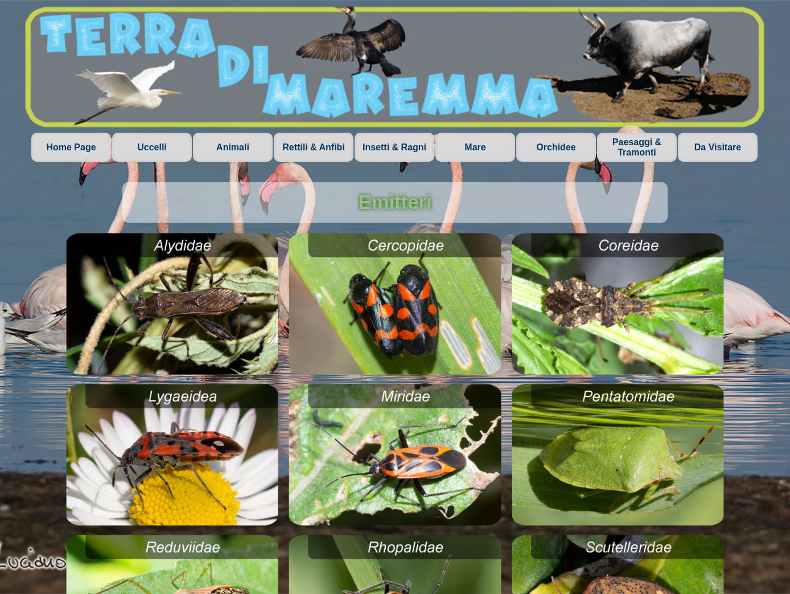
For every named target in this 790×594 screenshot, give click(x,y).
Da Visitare (717, 147)
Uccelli (152, 147)
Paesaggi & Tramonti (636, 147)
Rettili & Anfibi (313, 147)
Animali (232, 147)
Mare (474, 147)
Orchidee (555, 147)
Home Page (71, 147)
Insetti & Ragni (394, 147)
